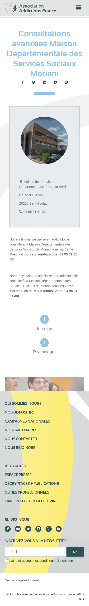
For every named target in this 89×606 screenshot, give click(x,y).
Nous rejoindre (20, 448)
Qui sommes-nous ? (23, 403)
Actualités (15, 466)
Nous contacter (21, 439)
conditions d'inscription (56, 561)
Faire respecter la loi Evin (30, 501)
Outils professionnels (27, 492)
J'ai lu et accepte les (41, 561)
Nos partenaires (21, 430)
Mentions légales (16, 580)
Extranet (33, 580)
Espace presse (18, 475)
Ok (75, 551)
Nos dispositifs (19, 412)
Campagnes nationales (27, 421)
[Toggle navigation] (78, 9)
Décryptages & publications (32, 483)
